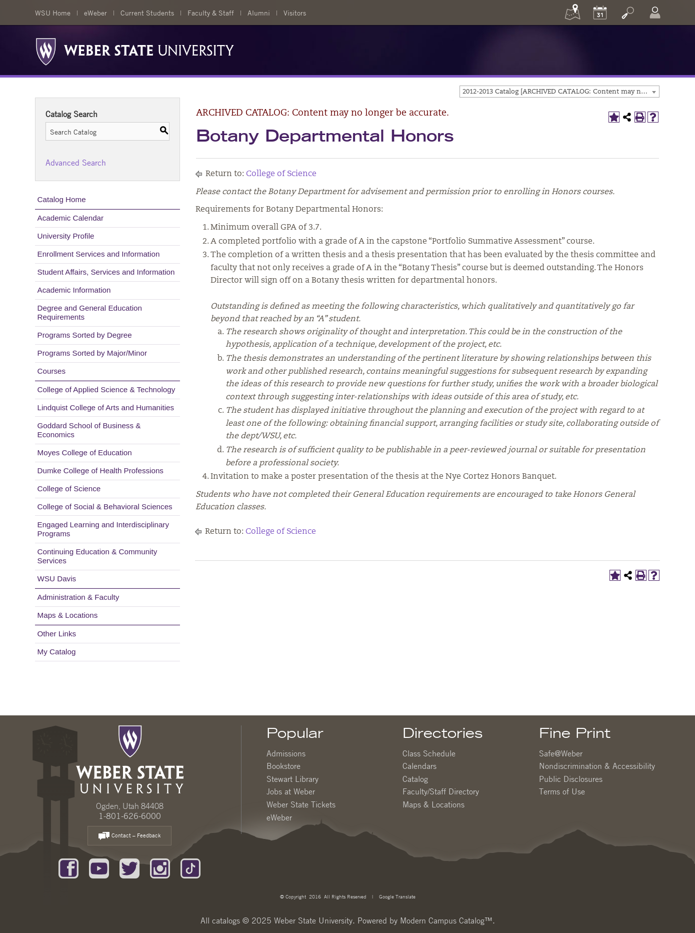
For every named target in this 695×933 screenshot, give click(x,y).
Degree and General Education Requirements (90, 312)
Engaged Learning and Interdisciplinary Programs (103, 529)
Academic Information (74, 290)
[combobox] (560, 92)
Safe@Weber (560, 753)
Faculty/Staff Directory (440, 791)
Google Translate (397, 896)
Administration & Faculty (79, 597)
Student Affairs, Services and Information (106, 272)
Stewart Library (292, 779)
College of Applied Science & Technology (107, 389)
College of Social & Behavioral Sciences (105, 506)
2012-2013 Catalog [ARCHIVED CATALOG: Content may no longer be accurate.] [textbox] (560, 92)
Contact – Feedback (129, 836)
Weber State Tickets (301, 804)
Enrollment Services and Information (99, 254)
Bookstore (283, 766)
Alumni (259, 12)
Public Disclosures (570, 779)
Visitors (295, 12)
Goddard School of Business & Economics (89, 430)
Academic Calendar (71, 218)
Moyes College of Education (85, 452)
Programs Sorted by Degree (85, 335)
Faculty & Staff (211, 12)
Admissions (286, 753)
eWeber (95, 12)
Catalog (415, 779)
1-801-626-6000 (129, 816)
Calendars (419, 766)
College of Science (69, 488)
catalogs (226, 920)
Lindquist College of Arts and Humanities (106, 407)
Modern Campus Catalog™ (446, 920)
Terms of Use (562, 791)
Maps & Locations (68, 615)
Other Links (57, 633)
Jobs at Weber (290, 791)
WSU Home (52, 12)
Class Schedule (429, 753)
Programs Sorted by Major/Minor (92, 353)
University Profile (66, 236)
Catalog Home (62, 199)
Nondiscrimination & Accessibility (597, 766)
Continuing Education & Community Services (98, 556)
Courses (52, 371)
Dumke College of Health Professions (101, 470)
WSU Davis (57, 578)
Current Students (147, 12)
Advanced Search (76, 163)
